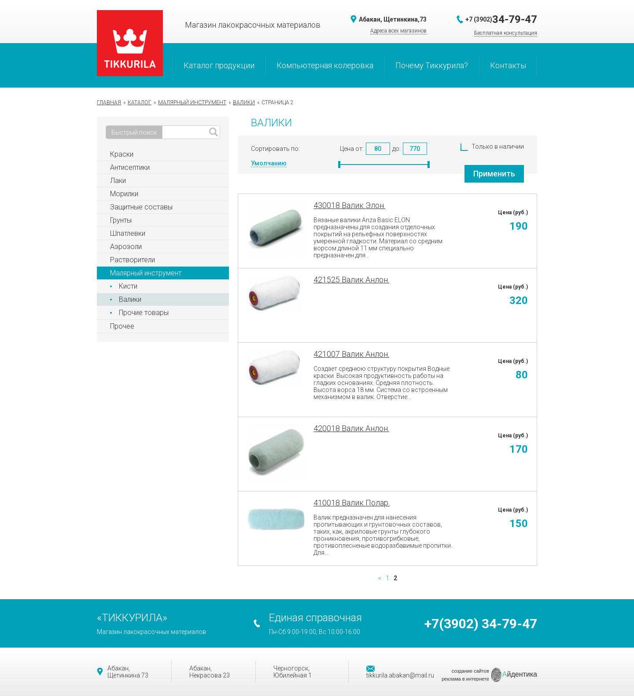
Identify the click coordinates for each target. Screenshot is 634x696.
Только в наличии (492, 146)
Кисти (128, 286)
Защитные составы (141, 207)
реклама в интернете (465, 678)
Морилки (124, 194)
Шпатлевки (127, 233)
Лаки (118, 180)
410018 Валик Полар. (351, 502)
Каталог (139, 102)
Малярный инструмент (192, 102)
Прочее (122, 326)
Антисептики (130, 167)
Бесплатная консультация (505, 33)
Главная (109, 102)
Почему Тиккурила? (431, 65)
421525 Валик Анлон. (351, 279)
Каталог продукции (219, 65)
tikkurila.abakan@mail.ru (400, 672)
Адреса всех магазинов (398, 31)
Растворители (132, 260)
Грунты (121, 220)
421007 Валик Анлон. (351, 354)
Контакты (508, 65)
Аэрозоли (126, 246)
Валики (244, 102)
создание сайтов (470, 671)
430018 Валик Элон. (349, 205)
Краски (121, 154)
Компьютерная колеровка (324, 65)
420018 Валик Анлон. (351, 428)
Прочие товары (144, 312)
